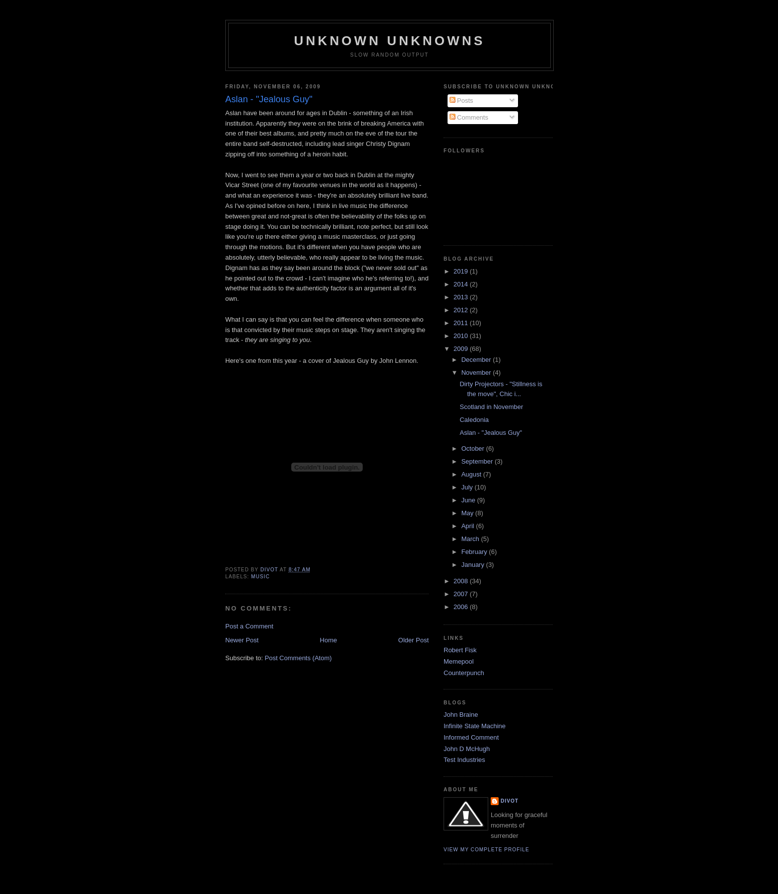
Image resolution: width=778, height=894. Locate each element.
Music (260, 576)
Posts (461, 100)
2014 (462, 284)
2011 (462, 323)
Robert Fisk (460, 650)
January (473, 564)
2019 (462, 271)
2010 (462, 336)
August (472, 474)
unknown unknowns (389, 40)
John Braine (461, 714)
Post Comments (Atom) (298, 658)
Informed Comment (471, 737)
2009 (462, 348)
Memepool (459, 661)
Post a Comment (249, 626)
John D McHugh (467, 749)
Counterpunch (464, 673)
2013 (462, 297)
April (468, 526)
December (477, 359)
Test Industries (464, 759)
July (468, 487)
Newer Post (242, 640)
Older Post (413, 640)
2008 (462, 581)
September (478, 461)
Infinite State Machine (475, 726)
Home (328, 640)
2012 (462, 310)
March (471, 539)
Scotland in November (491, 407)
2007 (462, 594)
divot (510, 801)
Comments (469, 117)
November (477, 372)
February (475, 551)
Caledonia (474, 419)
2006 (462, 607)
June (469, 500)
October (473, 448)
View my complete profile (486, 849)
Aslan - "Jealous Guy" (490, 432)
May (468, 513)
